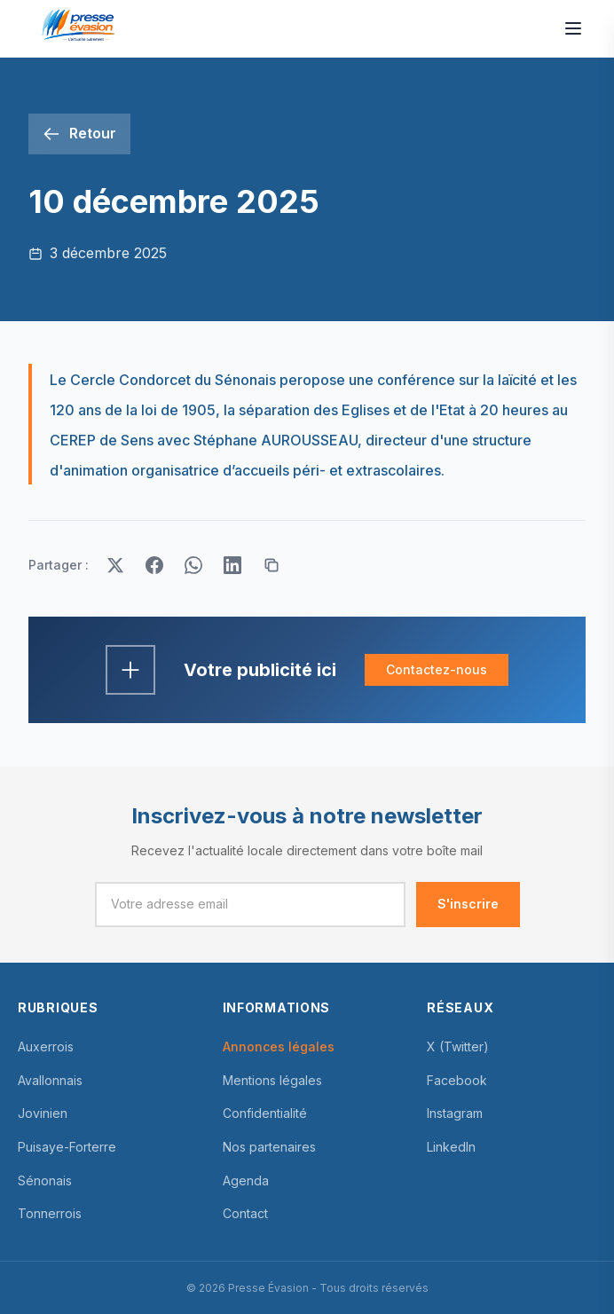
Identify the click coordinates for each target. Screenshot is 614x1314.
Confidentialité (265, 1113)
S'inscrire (468, 903)
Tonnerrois (50, 1213)
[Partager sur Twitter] (115, 565)
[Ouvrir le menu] (573, 28)
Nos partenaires (269, 1146)
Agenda (246, 1180)
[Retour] (79, 134)
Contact (245, 1213)
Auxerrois (46, 1046)
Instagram (455, 1113)
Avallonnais (50, 1080)
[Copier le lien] (271, 565)
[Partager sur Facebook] (154, 565)
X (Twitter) (458, 1046)
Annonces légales (279, 1046)
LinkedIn (451, 1146)
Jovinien (42, 1113)
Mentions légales (272, 1080)
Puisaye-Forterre (67, 1146)
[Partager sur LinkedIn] (232, 565)
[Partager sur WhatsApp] (193, 565)
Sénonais (45, 1180)
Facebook (457, 1080)
